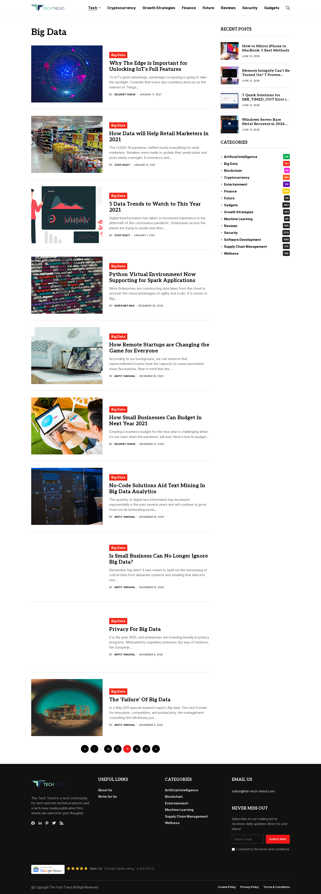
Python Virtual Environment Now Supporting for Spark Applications (152, 277)
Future (257, 198)
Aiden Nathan (124, 305)
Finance (257, 191)
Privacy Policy (249, 887)
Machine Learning (257, 218)
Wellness (257, 253)
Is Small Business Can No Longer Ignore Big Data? (158, 559)
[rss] (61, 823)
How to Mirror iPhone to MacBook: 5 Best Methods (265, 48)
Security (257, 232)
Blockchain (257, 170)
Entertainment (257, 184)
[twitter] (54, 823)
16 (108, 749)
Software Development (257, 239)
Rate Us (96, 868)
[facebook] (33, 823)
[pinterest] (46, 823)
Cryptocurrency (257, 177)
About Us (105, 790)
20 (146, 749)
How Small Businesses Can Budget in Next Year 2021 (155, 421)
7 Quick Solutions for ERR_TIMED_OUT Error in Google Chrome (265, 99)
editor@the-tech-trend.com (253, 791)
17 (117, 749)
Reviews (257, 225)
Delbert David (125, 94)
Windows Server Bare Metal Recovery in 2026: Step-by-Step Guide (263, 124)
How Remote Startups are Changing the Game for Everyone (159, 348)
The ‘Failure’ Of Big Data (140, 700)
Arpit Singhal (124, 376)
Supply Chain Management (257, 246)
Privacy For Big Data (135, 629)
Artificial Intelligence (257, 156)
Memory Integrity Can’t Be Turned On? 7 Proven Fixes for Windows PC (266, 75)
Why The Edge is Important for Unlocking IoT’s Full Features (148, 66)
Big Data (118, 55)
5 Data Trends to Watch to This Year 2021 (155, 207)
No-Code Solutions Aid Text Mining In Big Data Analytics (157, 489)
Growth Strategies (257, 212)
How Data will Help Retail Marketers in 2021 (159, 137)
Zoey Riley (122, 165)
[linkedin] (40, 823)
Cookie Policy (227, 887)
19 (137, 749)
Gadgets (257, 205)
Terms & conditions (276, 887)
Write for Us (107, 796)
